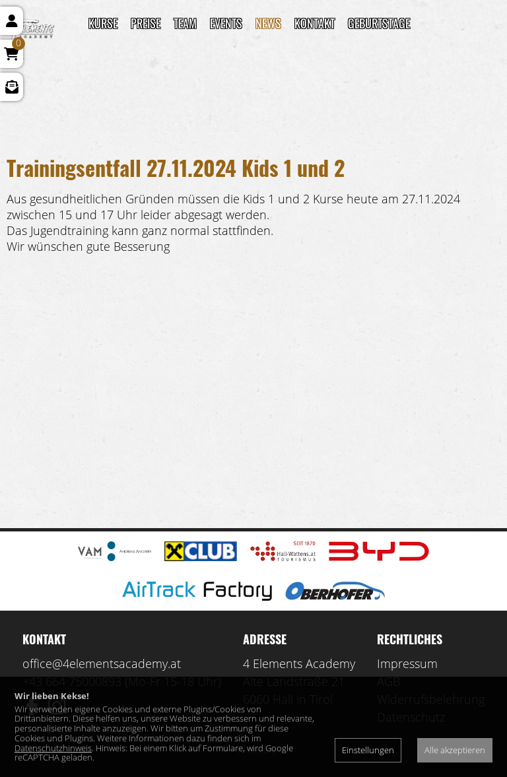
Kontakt (314, 23)
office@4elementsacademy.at (101, 663)
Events (226, 23)
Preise (145, 23)
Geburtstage (379, 23)
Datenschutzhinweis (53, 748)
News (268, 23)
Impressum (407, 663)
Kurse (103, 23)
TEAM (185, 23)
